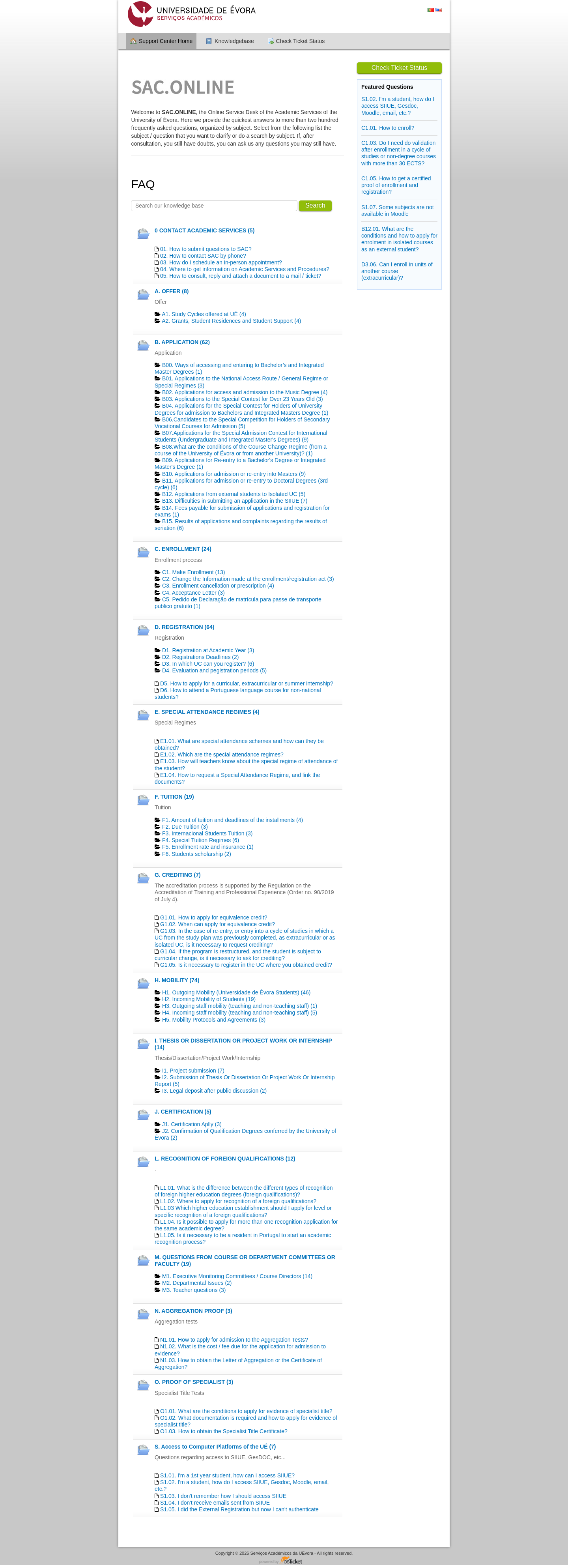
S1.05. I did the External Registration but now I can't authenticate (239, 1509)
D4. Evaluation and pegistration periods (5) (214, 670)
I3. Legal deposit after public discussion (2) (214, 1091)
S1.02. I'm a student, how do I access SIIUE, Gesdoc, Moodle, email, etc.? (397, 106)
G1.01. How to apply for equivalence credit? (213, 917)
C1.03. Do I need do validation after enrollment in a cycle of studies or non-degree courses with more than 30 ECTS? (398, 153)
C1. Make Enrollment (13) (193, 572)
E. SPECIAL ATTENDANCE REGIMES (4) (207, 712)
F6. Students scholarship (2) (196, 854)
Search (315, 205)
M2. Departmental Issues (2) (197, 1283)
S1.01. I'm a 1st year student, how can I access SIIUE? (227, 1475)
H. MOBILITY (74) (177, 980)
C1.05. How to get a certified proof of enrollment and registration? (396, 185)
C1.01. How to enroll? (388, 128)
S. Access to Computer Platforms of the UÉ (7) (215, 1446)
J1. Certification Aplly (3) (192, 1124)
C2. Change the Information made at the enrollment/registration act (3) (248, 579)
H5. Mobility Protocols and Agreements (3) (213, 1020)
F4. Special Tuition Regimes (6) (200, 840)
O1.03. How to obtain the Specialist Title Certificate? (224, 1431)
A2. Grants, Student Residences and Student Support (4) (231, 321)
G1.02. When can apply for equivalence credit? (217, 924)
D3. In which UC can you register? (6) (208, 664)
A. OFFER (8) (172, 291)
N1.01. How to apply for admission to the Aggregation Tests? (234, 1340)
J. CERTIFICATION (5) (183, 1111)
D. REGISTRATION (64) (184, 627)
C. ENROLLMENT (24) (183, 549)
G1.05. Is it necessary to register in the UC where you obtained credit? (246, 965)
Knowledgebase (234, 41)
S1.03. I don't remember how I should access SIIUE (223, 1496)
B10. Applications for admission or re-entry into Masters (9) (234, 474)
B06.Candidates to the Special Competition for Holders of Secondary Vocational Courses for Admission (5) (242, 422)
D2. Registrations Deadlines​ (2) (200, 657)
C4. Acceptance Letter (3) (193, 593)
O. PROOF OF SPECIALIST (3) (194, 1382)
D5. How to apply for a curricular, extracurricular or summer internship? (246, 683)
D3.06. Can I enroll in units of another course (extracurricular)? (397, 271)
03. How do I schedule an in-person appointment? (221, 262)
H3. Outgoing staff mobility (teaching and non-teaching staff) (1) (239, 1006)
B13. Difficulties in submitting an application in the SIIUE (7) (235, 501)
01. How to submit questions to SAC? (206, 249)
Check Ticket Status (300, 41)
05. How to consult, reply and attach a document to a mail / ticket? (240, 276)
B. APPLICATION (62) (182, 342)
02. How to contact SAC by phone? (203, 256)
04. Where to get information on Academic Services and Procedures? (244, 269)
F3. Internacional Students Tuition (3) (207, 833)
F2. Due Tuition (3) (185, 827)
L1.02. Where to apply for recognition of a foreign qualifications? (238, 1201)
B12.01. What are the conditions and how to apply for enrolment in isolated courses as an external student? (399, 239)
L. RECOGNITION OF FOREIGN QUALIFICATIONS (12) (225, 1158)
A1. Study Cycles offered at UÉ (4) (204, 314)
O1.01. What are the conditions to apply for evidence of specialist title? (246, 1411)
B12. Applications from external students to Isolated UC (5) (233, 494)
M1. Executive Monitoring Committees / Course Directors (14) (237, 1276)
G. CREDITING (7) (178, 875)
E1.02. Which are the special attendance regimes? (222, 754)
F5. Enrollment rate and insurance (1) (208, 847)
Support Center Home (165, 41)
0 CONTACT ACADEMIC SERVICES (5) (204, 230)
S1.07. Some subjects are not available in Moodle (397, 210)
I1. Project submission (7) (193, 1070)
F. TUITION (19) (174, 797)
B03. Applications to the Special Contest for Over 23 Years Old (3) (242, 399)
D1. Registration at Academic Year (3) (208, 650)
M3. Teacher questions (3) (194, 1290)
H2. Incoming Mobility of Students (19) (209, 999)
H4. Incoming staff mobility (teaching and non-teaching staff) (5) (239, 1012)
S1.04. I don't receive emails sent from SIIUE (215, 1502)
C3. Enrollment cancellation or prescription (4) (218, 585)
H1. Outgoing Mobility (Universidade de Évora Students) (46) (236, 992)
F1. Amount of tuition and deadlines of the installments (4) (232, 820)
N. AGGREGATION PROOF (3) (193, 1311)
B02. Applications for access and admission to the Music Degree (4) (244, 392)
